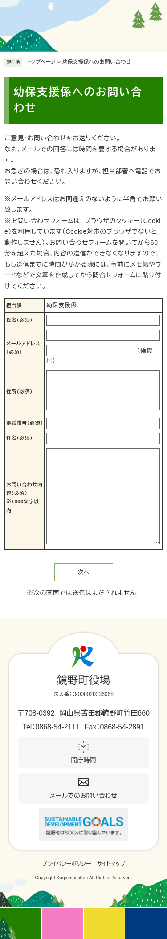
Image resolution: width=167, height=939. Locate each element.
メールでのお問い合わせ (83, 795)
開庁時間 (83, 760)
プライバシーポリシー (66, 864)
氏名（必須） (19, 320)
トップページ (41, 62)
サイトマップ (111, 864)
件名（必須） (19, 438)
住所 (19, 391)
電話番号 (24, 422)
